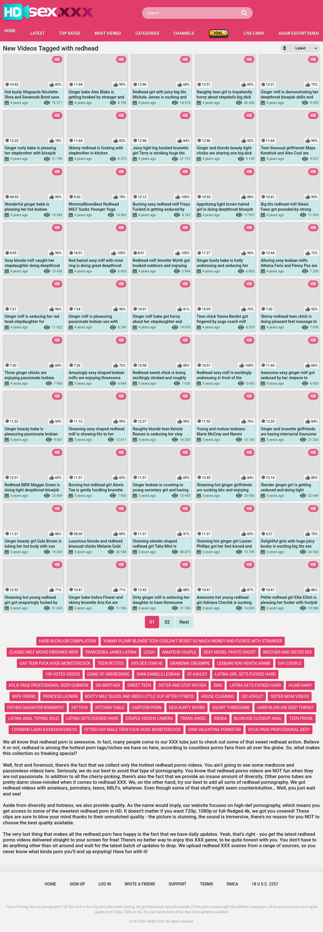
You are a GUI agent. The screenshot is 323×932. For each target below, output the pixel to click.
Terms (206, 884)
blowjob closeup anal (258, 718)
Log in (105, 884)
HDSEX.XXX (155, 921)
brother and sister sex (287, 652)
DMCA (232, 884)
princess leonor (60, 696)
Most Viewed (108, 33)
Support (177, 884)
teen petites (111, 663)
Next (184, 622)
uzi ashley (252, 696)
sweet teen (139, 685)
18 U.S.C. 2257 (265, 884)
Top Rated (69, 33)
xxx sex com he (147, 663)
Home (50, 884)
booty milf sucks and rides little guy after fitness (139, 696)
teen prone (301, 718)
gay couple (289, 663)
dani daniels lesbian (158, 674)
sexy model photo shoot (230, 652)
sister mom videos (290, 696)
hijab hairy (300, 685)
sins (218, 685)
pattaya (79, 707)
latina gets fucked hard (255, 685)
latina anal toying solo (33, 718)
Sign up (77, 884)
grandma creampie (190, 663)
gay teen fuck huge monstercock (55, 663)
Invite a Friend (140, 884)
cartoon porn (147, 707)
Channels (184, 33)
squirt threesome (231, 707)
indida (220, 718)
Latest (37, 33)
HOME (10, 31)
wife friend (24, 696)
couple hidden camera (149, 718)
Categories (147, 33)
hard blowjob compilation (67, 641)
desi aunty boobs (187, 707)
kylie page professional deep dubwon (48, 685)
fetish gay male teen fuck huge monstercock (132, 729)
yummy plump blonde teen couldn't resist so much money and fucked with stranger (192, 641)
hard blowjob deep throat (285, 707)
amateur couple (179, 652)
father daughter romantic (35, 707)
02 (167, 622)
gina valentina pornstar (214, 729)
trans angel (193, 718)
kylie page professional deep (279, 729)
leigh (149, 652)
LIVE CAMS (254, 33)
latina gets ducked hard (92, 718)
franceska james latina (110, 652)
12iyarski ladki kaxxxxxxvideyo (44, 729)
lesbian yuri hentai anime (244, 663)
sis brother (107, 685)
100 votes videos (62, 674)
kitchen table (109, 707)
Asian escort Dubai (299, 33)
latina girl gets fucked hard (245, 674)
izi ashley (197, 674)
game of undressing (108, 674)
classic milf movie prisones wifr (43, 652)
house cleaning (217, 696)
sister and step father (182, 685)
